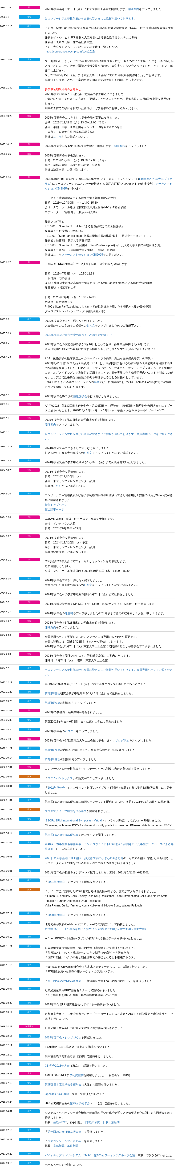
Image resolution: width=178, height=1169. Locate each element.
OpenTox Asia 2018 (57, 1094)
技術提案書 (77, 1075)
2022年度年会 (56, 787)
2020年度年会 (56, 914)
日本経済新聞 (91, 1122)
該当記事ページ (54, 509)
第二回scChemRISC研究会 (64, 980)
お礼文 (91, 325)
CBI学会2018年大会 (57, 1065)
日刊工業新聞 (111, 1122)
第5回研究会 (52, 693)
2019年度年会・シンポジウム (63, 1037)
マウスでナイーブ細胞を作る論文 (66, 811)
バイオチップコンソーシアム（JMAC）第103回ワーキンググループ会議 (90, 1155)
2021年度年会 (56, 881)
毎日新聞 (72, 1145)
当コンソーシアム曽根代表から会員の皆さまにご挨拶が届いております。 (91, 18)
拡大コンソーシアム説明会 (64, 1141)
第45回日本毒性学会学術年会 (63, 1084)
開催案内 (133, 9)
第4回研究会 (52, 749)
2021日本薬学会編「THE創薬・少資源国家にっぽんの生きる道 (84, 858)
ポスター (70, 731)
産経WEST (60, 1122)
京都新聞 (58, 1145)
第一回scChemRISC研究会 (64, 1131)
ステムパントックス (60, 778)
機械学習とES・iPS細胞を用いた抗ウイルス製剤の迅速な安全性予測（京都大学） (96, 929)
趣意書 (69, 613)
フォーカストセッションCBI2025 (82, 254)
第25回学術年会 (80, 1103)
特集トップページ (56, 504)
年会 (96, 382)
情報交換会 (80, 396)
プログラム (122, 740)
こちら (57, 136)
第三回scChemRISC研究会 (61, 834)
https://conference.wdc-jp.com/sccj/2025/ (70, 51)
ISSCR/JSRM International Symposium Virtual (73, 820)
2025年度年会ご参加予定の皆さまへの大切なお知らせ (78, 334)
